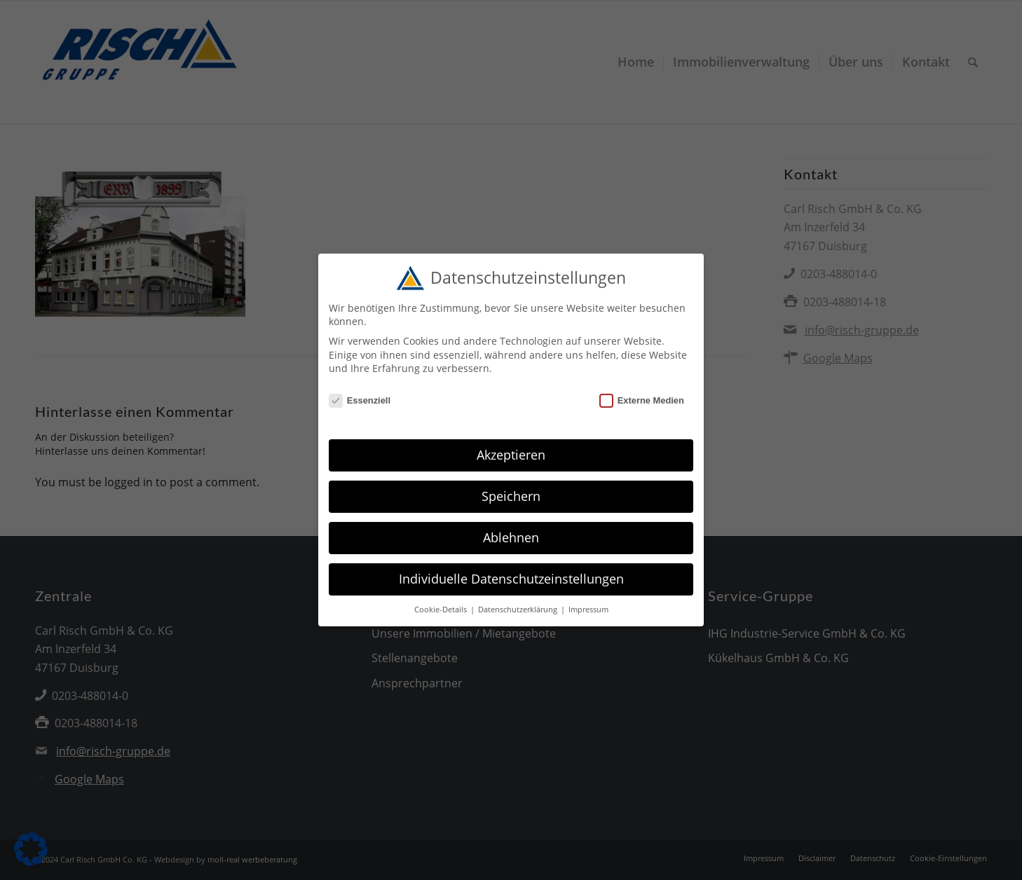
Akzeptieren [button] (511, 447)
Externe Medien (641, 392)
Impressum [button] (588, 602)
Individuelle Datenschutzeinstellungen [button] (511, 571)
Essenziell (359, 392)
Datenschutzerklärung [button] (518, 602)
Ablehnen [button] (511, 529)
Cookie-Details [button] (441, 602)
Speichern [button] (511, 488)
